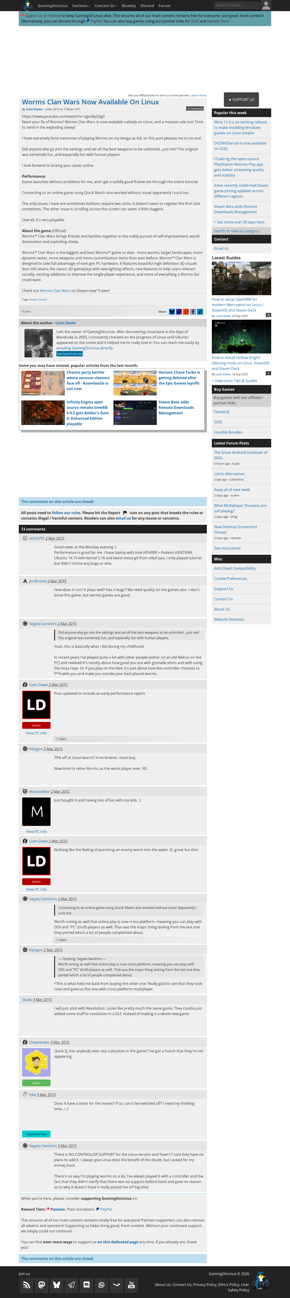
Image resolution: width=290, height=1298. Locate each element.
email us (123, 518)
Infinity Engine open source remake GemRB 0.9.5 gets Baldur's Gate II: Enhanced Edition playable (88, 413)
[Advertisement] (145, 59)
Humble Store (218, 21)
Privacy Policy (204, 1284)
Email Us (221, 248)
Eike (32, 1094)
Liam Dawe (34, 109)
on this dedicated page (117, 1241)
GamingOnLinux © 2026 (229, 1273)
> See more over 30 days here (239, 222)
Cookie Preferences (230, 578)
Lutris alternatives (229, 473)
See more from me (69, 354)
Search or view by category (236, 230)
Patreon (55, 1209)
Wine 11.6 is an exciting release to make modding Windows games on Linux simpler (240, 127)
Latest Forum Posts (231, 443)
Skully (27, 999)
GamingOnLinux (53, 5)
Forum (165, 5)
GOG (195, 21)
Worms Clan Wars (55, 290)
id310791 (37, 538)
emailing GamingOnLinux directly (84, 348)
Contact (221, 239)
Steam (43, 299)
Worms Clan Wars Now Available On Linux (90, 101)
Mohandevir (39, 791)
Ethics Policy (228, 1284)
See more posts (227, 548)
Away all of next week (232, 489)
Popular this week (230, 112)
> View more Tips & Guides (234, 380)
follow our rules (66, 512)
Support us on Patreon (41, 15)
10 (268, 315)
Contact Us (106, 5)
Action (33, 299)
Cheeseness (39, 1042)
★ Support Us (241, 99)
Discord (147, 5)
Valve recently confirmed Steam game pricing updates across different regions (241, 191)
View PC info (36, 733)
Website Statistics (229, 619)
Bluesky (129, 5)
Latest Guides (226, 257)
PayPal (94, 21)
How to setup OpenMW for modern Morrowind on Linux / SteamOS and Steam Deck (241, 302)
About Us (222, 609)
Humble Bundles (228, 432)
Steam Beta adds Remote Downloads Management (176, 407)
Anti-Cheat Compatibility (235, 568)
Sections (81, 5)
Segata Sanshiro (43, 623)
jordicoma (38, 581)
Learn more (198, 95)
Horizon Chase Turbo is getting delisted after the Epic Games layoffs (179, 378)
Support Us (224, 588)
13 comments (195, 108)
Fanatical (221, 411)
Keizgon (36, 748)
